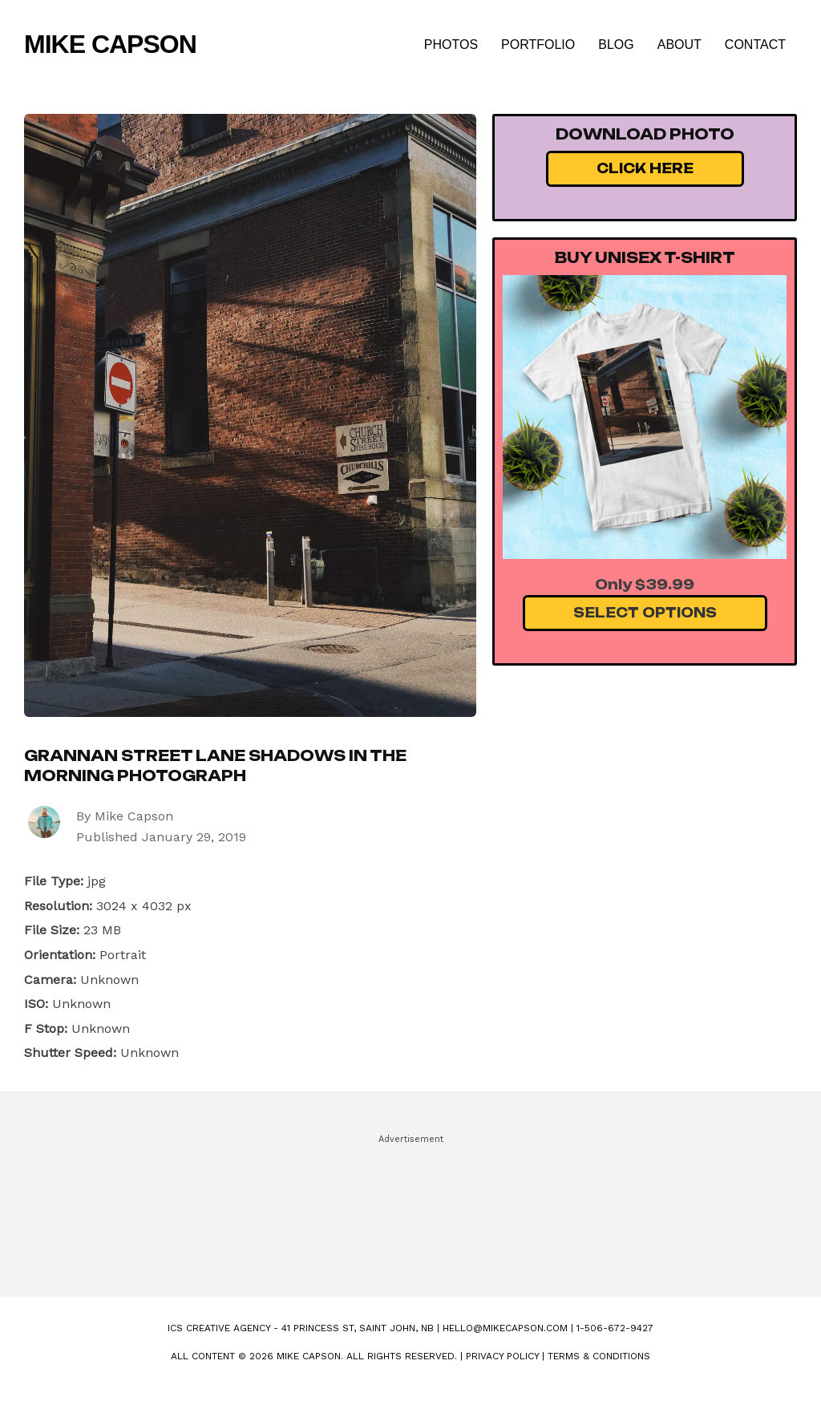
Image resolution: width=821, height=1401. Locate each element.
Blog (615, 44)
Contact (755, 44)
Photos (451, 44)
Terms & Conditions (599, 1356)
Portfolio (538, 44)
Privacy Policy (502, 1356)
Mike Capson (110, 44)
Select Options (645, 613)
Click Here (645, 168)
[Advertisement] (410, 1208)
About (679, 44)
